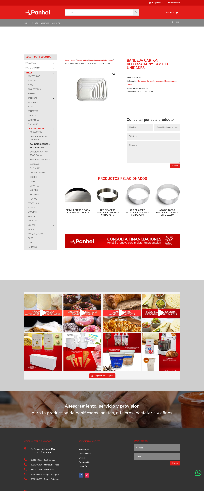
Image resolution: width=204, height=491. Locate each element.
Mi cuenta (170, 12)
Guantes (34, 158)
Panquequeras (36, 206)
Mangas (32, 188)
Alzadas (32, 52)
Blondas (34, 136)
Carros (32, 87)
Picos (30, 210)
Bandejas (33, 70)
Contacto (56, 23)
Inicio (26, 23)
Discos (33, 149)
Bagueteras (34, 61)
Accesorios (34, 48)
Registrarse (156, 3)
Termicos (32, 219)
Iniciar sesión (173, 3)
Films (32, 153)
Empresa (45, 23)
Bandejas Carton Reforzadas (101, 32)
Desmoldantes (38, 145)
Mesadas (32, 193)
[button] (113, 46)
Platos (33, 171)
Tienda (35, 23)
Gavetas (32, 184)
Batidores (33, 74)
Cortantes (33, 92)
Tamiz (30, 214)
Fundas (32, 179)
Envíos (82, 430)
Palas (31, 201)
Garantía (83, 439)
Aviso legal (84, 422)
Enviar (175, 138)
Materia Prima (33, 40)
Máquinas (31, 35)
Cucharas (33, 96)
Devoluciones (85, 426)
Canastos (33, 83)
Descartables (36, 100)
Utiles (29, 45)
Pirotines (35, 166)
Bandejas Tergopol (40, 131)
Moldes (34, 162)
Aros (30, 57)
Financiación (84, 434)
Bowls (31, 79)
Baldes (31, 66)
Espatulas (33, 175)
